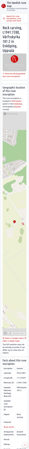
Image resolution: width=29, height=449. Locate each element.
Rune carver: (9, 427)
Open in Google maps (13, 338)
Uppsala (17, 106)
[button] (14, 222)
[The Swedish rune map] (3, 6)
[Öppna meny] (25, 444)
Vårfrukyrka (16, 101)
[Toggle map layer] (23, 224)
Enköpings (18, 104)
